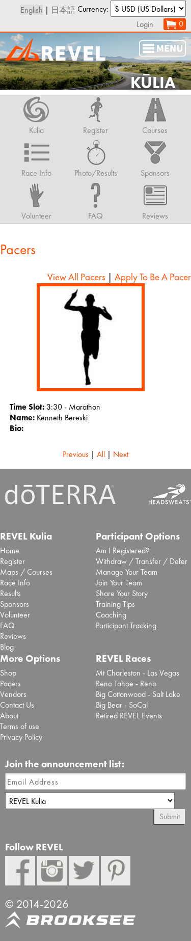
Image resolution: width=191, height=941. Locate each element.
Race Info (15, 582)
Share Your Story (122, 593)
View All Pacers (76, 277)
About (9, 715)
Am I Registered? (122, 550)
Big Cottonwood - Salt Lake (138, 694)
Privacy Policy (21, 737)
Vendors (13, 694)
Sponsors (14, 604)
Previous (76, 454)
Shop (8, 672)
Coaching (111, 614)
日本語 (63, 10)
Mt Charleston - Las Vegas (137, 672)
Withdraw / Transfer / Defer (141, 561)
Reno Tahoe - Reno (126, 683)
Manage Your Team (126, 572)
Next (120, 454)
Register (12, 561)
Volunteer (15, 614)
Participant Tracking (126, 625)
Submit (169, 816)
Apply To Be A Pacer (153, 277)
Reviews (13, 636)
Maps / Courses (26, 572)
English (31, 10)
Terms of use (19, 726)
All (101, 454)
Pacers (10, 683)
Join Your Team (119, 582)
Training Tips (115, 604)
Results (10, 593)
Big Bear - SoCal (122, 705)
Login (145, 24)
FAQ (7, 625)
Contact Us (17, 705)
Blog (7, 646)
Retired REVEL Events (129, 715)
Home (9, 550)
